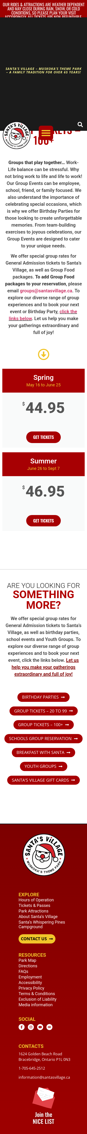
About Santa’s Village (38, 916)
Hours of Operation (36, 899)
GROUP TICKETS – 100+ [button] (40, 724)
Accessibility (30, 982)
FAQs (23, 971)
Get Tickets (43, 521)
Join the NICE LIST (43, 1117)
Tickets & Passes (34, 905)
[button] (80, 124)
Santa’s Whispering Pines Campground (42, 924)
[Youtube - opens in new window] (40, 1027)
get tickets (43, 437)
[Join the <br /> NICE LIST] (43, 1097)
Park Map (27, 960)
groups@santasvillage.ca (46, 291)
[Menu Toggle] (46, 133)
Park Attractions (33, 911)
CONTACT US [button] (34, 939)
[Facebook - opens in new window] (22, 1027)
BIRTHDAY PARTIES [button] (40, 697)
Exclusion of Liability (38, 999)
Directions (28, 965)
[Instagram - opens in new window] (31, 1027)
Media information (36, 1004)
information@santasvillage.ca (44, 1077)
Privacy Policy (31, 988)
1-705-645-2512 (32, 1068)
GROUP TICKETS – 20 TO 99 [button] (40, 711)
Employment (30, 977)
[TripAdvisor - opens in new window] (49, 1027)
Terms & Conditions (37, 993)
